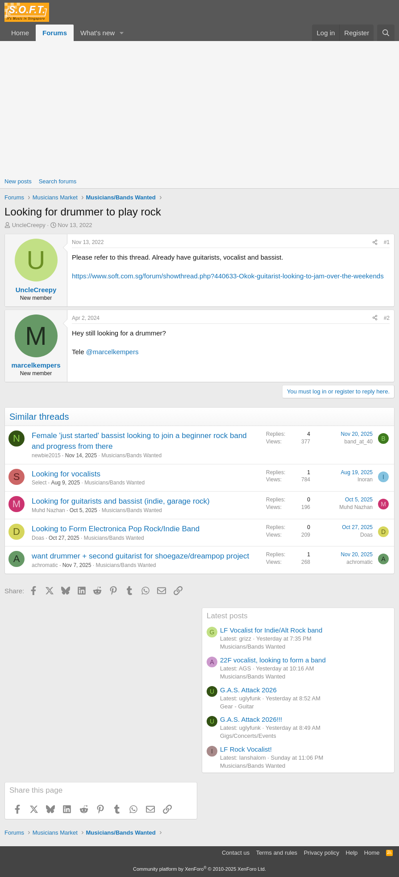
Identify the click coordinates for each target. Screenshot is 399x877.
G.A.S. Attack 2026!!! (251, 719)
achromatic (45, 565)
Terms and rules (276, 852)
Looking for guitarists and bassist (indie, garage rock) (121, 501)
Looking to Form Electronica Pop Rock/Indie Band (116, 529)
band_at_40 (359, 441)
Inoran (365, 479)
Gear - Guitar (237, 706)
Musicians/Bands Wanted (131, 455)
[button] (122, 33)
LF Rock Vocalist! (246, 749)
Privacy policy (321, 852)
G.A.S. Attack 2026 (248, 690)
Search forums (58, 181)
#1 (387, 242)
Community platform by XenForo (199, 869)
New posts (18, 181)
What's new (97, 33)
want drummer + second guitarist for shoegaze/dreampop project (140, 556)
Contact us (235, 852)
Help (352, 852)
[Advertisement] (199, 108)
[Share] (375, 242)
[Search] (386, 33)
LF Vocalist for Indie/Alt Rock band (271, 630)
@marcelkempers (112, 352)
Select (39, 483)
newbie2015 (46, 455)
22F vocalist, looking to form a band (273, 660)
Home (20, 33)
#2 (387, 318)
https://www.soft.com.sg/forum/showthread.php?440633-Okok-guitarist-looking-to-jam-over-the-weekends (228, 276)
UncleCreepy (29, 225)
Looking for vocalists (66, 474)
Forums (54, 33)
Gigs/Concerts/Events (248, 735)
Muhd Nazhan (48, 510)
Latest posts (227, 616)
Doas (38, 538)
